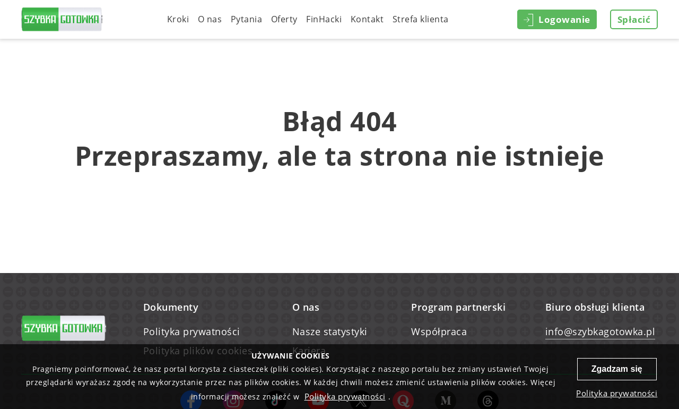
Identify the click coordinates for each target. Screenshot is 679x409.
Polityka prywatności (191, 331)
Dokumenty (171, 307)
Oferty (284, 19)
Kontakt (367, 19)
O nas (210, 19)
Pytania (247, 19)
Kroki (178, 19)
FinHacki (324, 19)
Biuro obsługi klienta (595, 307)
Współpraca (439, 331)
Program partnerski (458, 307)
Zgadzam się (616, 368)
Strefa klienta (421, 19)
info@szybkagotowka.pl (600, 331)
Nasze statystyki (330, 331)
